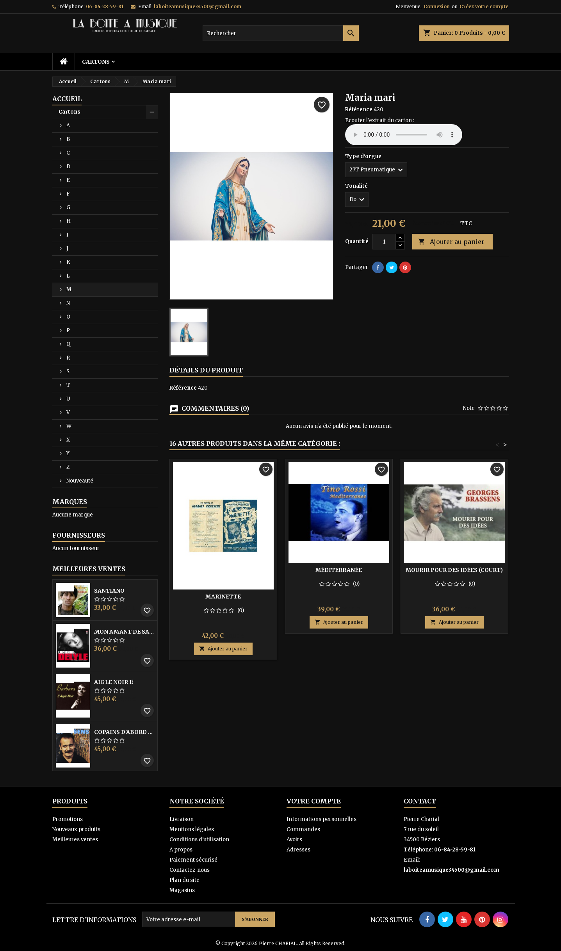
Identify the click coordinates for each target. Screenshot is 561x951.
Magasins (182, 890)
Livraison (181, 819)
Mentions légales (191, 829)
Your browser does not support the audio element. (403, 134)
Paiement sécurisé (193, 860)
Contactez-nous (189, 870)
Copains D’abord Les (124, 732)
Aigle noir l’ (114, 682)
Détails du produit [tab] (206, 370)
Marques (69, 502)
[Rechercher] (281, 33)
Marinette (223, 596)
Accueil (67, 99)
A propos (180, 849)
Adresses (298, 849)
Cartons (96, 61)
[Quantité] (384, 241)
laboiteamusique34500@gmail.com (197, 6)
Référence (358, 109)
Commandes (303, 829)
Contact (420, 801)
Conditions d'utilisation (199, 839)
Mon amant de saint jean (124, 632)
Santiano (109, 591)
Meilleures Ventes (88, 569)
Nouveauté (79, 480)
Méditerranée (338, 569)
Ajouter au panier (451, 242)
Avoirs (294, 839)
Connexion (437, 6)
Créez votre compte (483, 6)
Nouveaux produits (76, 829)
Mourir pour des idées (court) (454, 569)
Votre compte (314, 801)
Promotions (67, 819)
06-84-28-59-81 (104, 6)
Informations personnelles (321, 819)
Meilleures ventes (75, 839)
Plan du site (184, 880)
